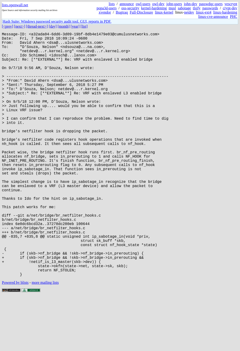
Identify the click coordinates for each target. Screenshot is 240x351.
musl (172, 8)
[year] (75, 26)
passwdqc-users (210, 4)
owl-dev (158, 4)
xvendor (105, 12)
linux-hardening (225, 12)
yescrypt (231, 4)
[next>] (19, 26)
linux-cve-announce (213, 16)
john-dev (190, 4)
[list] (83, 26)
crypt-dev (230, 8)
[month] (64, 26)
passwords (210, 8)
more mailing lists (45, 337)
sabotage (184, 8)
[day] (53, 26)
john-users (174, 4)
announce (127, 4)
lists (112, 4)
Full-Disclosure (141, 12)
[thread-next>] (37, 26)
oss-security (130, 8)
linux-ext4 (203, 12)
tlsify (197, 8)
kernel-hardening (154, 8)
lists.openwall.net (15, 5)
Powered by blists (15, 337)
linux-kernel (164, 12)
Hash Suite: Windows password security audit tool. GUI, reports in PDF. (57, 21)
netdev (189, 12)
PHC (233, 16)
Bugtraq (122, 12)
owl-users (143, 4)
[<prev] (7, 26)
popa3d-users (106, 8)
